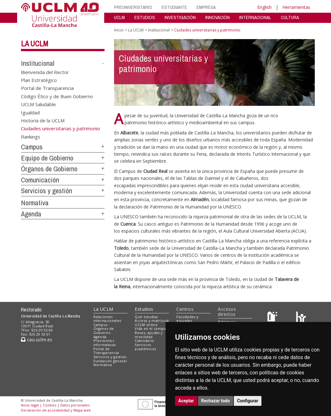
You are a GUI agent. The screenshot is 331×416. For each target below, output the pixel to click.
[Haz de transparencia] (273, 318)
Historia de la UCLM (42, 120)
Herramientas (296, 7)
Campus (32, 147)
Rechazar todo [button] (215, 400)
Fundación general (110, 360)
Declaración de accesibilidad (45, 410)
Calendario (144, 340)
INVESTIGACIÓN (180, 17)
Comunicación (40, 180)
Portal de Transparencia (47, 88)
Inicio (119, 30)
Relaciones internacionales (107, 318)
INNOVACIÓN (217, 17)
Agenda (31, 214)
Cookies (49, 405)
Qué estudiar (146, 316)
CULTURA (290, 17)
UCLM (119, 17)
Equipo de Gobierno (47, 158)
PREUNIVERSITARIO (133, 7)
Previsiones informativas (104, 342)
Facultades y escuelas (187, 318)
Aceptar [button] (186, 400)
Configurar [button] (247, 400)
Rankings (30, 136)
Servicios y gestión (46, 190)
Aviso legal (30, 405)
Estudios (144, 309)
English (264, 7)
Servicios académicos (145, 346)
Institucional (37, 63)
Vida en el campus (151, 328)
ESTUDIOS (144, 17)
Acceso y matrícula (152, 320)
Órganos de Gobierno (49, 169)
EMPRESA (206, 7)
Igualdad (30, 112)
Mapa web (82, 410)
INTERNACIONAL (255, 17)
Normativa (35, 203)
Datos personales (75, 405)
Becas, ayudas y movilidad (149, 334)
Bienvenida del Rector (45, 72)
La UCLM (34, 43)
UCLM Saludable (38, 104)
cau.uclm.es (36, 340)
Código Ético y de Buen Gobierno (57, 96)
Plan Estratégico (39, 80)
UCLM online (146, 324)
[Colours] (301, 318)
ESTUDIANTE (174, 7)
